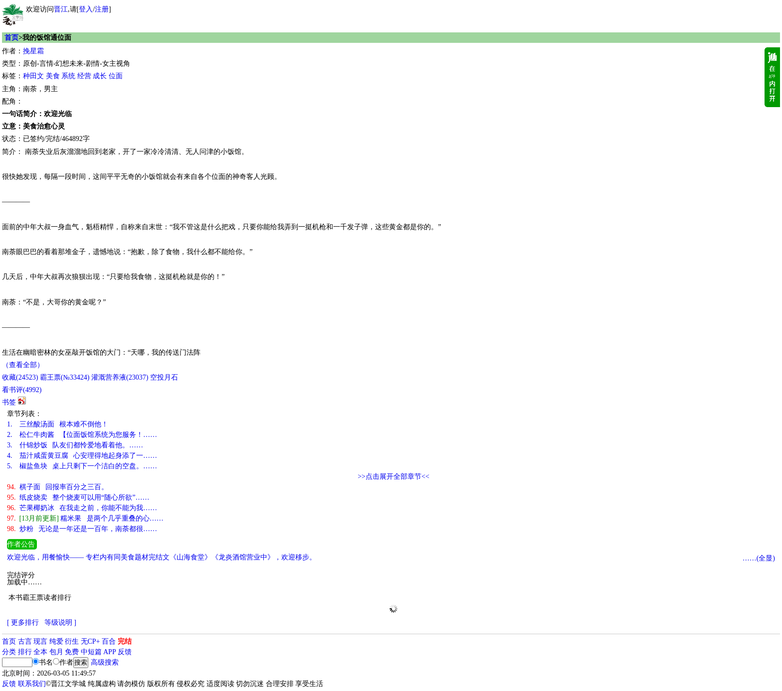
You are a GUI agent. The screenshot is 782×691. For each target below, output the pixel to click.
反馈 (125, 652)
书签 (9, 402)
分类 (9, 652)
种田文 (33, 76)
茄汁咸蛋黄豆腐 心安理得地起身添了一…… (82, 455)
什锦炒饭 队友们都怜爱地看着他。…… (75, 445)
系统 (68, 76)
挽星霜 (33, 51)
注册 (102, 9)
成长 (100, 76)
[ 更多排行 (23, 622)
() (20, 377)
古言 (25, 641)
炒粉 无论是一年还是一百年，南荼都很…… (82, 529)
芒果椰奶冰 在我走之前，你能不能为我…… (82, 508)
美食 (53, 76)
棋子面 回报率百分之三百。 (57, 487)
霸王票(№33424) (65, 377)
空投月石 (164, 377)
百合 (109, 641)
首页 (11, 37)
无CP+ (90, 641)
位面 (116, 76)
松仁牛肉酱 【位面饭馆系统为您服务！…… (82, 434)
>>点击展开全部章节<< (393, 476)
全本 (40, 652)
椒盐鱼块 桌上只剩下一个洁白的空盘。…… (82, 466)
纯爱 (56, 641)
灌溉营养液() (119, 377)
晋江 (61, 9)
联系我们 (32, 684)
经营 (84, 76)
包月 (56, 652)
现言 (40, 641)
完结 (125, 641)
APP (109, 652)
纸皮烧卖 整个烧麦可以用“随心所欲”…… (78, 497)
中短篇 (91, 652)
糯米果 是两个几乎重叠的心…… (85, 518)
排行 (25, 652)
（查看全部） (23, 365)
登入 (86, 9)
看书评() (21, 390)
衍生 (72, 641)
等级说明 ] (60, 622)
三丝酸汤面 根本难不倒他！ (57, 424)
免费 (72, 652)
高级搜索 (105, 662)
